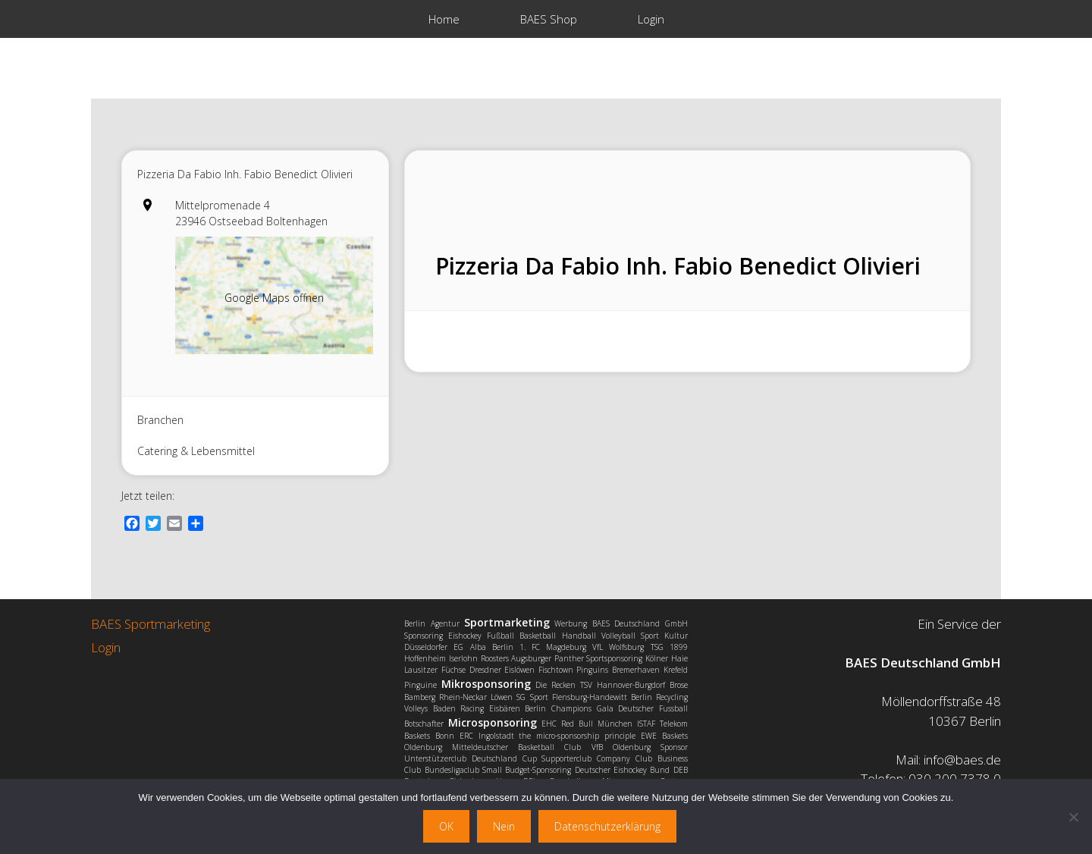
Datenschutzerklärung (607, 826)
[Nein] (1073, 816)
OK (446, 826)
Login (651, 19)
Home (444, 19)
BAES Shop (548, 19)
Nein (504, 826)
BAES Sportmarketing (150, 624)
